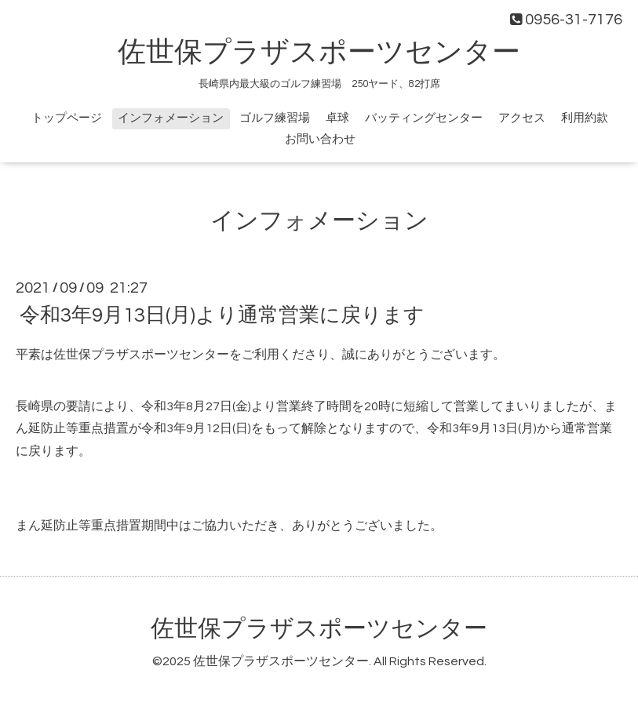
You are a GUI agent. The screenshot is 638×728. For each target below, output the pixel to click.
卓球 (337, 118)
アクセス (521, 118)
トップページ (66, 118)
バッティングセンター (424, 118)
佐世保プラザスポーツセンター (319, 52)
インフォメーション (171, 118)
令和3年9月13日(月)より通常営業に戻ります (222, 315)
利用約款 (584, 118)
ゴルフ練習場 (274, 118)
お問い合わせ (320, 139)
